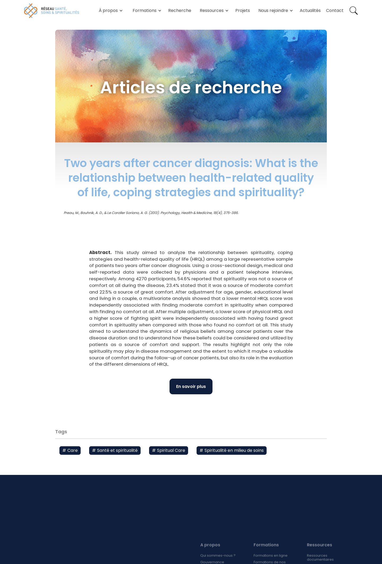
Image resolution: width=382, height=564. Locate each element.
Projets (242, 10)
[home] (52, 10)
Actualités (310, 10)
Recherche (179, 10)
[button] (110, 11)
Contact (335, 10)
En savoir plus (191, 386)
